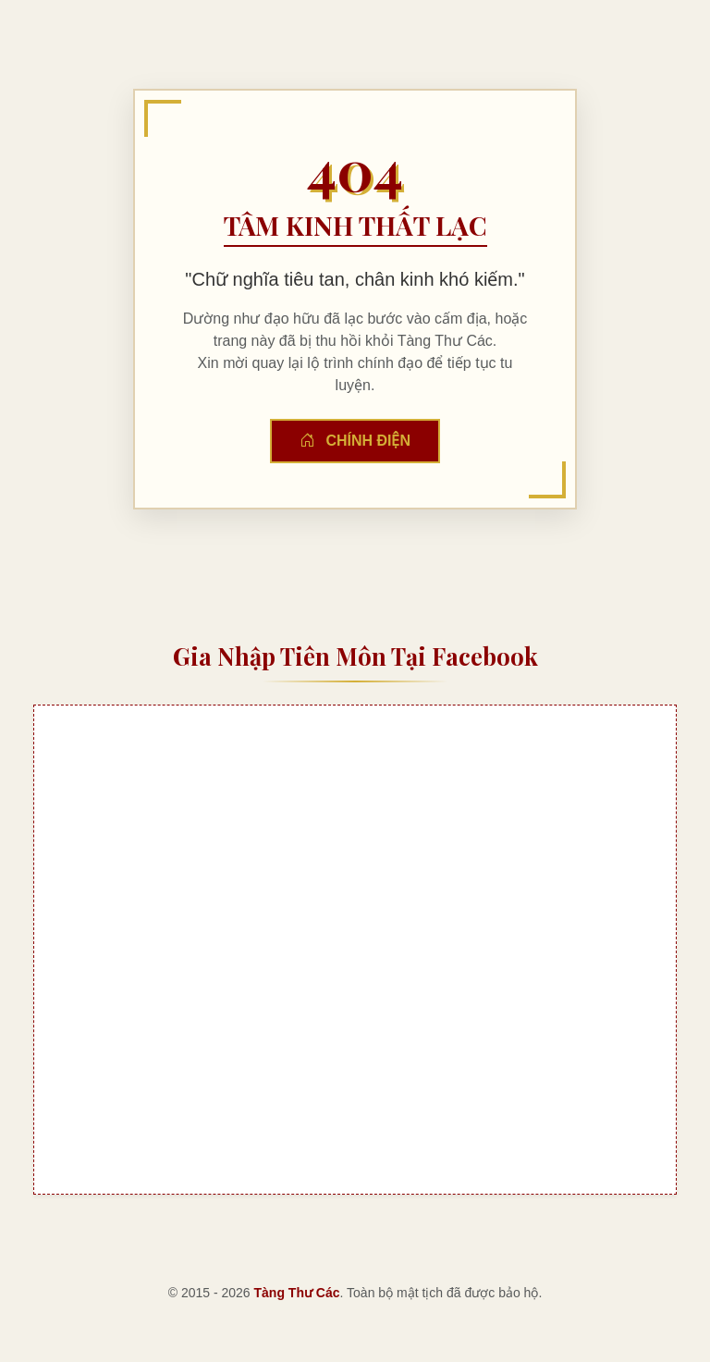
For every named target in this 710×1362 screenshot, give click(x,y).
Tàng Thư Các (297, 1292)
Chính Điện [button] (355, 440)
